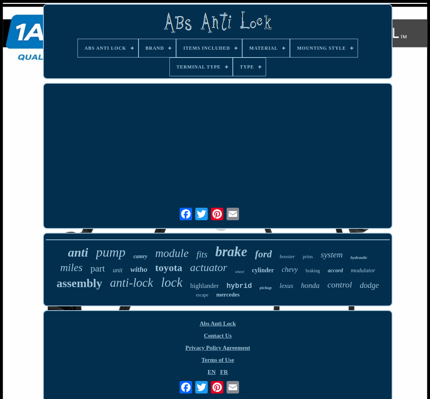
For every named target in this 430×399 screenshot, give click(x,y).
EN (211, 372)
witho (138, 269)
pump (111, 252)
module (172, 253)
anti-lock (131, 282)
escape (202, 295)
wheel (239, 272)
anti (78, 252)
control (339, 284)
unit (117, 270)
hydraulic (359, 257)
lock (171, 282)
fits (201, 254)
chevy (290, 269)
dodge (369, 285)
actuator (208, 267)
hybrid (239, 286)
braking (313, 270)
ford (263, 254)
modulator (363, 270)
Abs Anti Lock (218, 323)
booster (287, 256)
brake (231, 251)
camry (140, 256)
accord (335, 270)
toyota (168, 267)
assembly (80, 283)
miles (71, 267)
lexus (286, 285)
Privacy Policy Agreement (217, 348)
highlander (204, 285)
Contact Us (218, 335)
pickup (266, 287)
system (332, 254)
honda (310, 285)
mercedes (228, 294)
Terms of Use (218, 360)
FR (224, 372)
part (97, 268)
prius (308, 256)
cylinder (263, 270)
